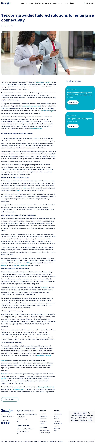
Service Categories (22, 431)
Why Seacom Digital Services (25, 429)
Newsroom (58, 4)
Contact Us (66, 4)
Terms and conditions (40, 441)
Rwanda (56, 426)
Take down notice (52, 441)
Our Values (43, 418)
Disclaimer (4, 441)
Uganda (56, 418)
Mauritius (57, 428)
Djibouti (56, 430)
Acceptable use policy (14, 441)
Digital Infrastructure (29, 4)
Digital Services (41, 4)
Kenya (56, 416)
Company (50, 4)
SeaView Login (89, 4)
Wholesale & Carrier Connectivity (27, 414)
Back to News (9, 400)
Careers (42, 423)
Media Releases (44, 430)
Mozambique (58, 423)
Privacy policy (29, 441)
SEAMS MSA (60, 441)
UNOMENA (74, 441)
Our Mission (43, 416)
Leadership (43, 421)
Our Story (43, 414)
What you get (21, 416)
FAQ (18, 421)
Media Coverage (45, 432)
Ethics (22, 441)
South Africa (58, 414)
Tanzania (57, 421)
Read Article (74, 102)
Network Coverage (22, 419)
